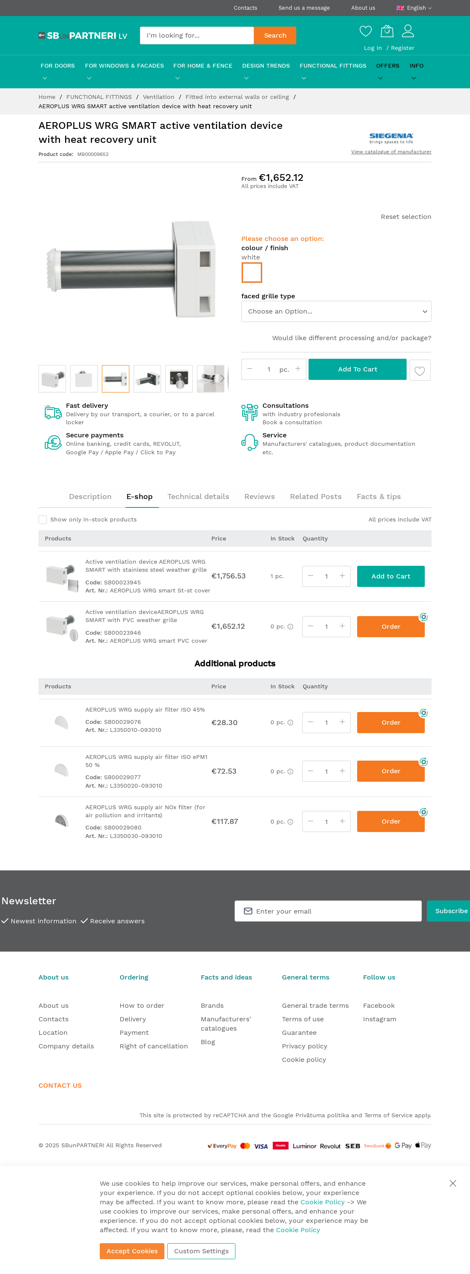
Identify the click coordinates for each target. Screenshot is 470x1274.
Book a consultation (292, 422)
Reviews (259, 496)
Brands (212, 1005)
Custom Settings (201, 1251)
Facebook (379, 1005)
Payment (134, 1032)
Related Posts (316, 496)
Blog (208, 1042)
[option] (251, 272)
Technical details (198, 496)
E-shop (139, 496)
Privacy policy (305, 1046)
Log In (374, 47)
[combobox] (197, 35)
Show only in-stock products (93, 519)
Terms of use (303, 1019)
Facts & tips (379, 496)
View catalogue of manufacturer (391, 152)
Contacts (245, 8)
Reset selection (406, 217)
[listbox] (336, 274)
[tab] (90, 496)
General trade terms (315, 1005)
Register (403, 47)
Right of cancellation (154, 1046)
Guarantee (299, 1032)
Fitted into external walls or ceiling (238, 96)
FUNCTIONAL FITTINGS (100, 96)
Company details (66, 1046)
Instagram (379, 1019)
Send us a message (304, 8)
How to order (142, 1005)
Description (90, 496)
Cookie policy (304, 1060)
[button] (52, 379)
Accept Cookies (132, 1251)
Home (47, 96)
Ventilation (160, 96)
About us (363, 8)
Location (53, 1032)
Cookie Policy (323, 1202)
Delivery (133, 1019)
